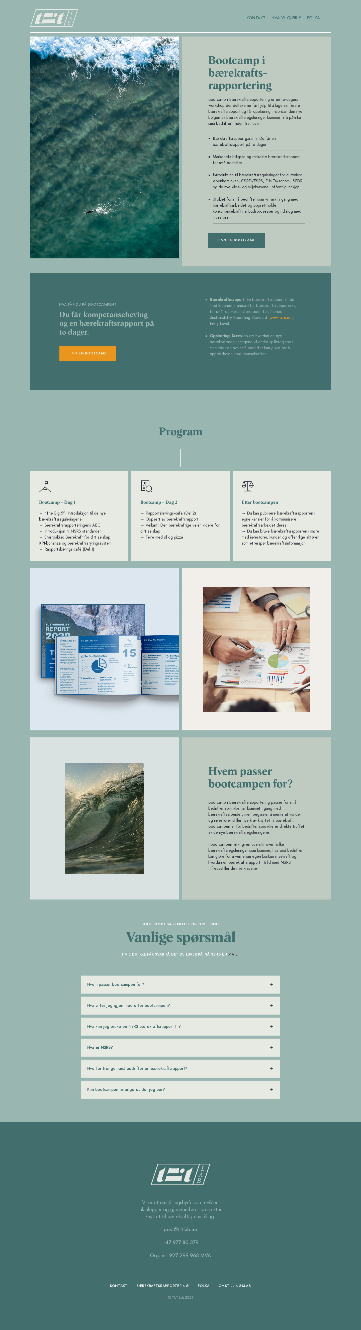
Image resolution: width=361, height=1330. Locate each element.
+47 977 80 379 (180, 1242)
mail (232, 954)
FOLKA (313, 18)
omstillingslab (235, 1285)
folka (204, 1285)
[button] (286, 18)
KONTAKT (256, 18)
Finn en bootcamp (236, 240)
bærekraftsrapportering (163, 1285)
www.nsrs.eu (280, 317)
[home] (129, 18)
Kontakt (119, 1285)
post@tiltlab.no (180, 1229)
